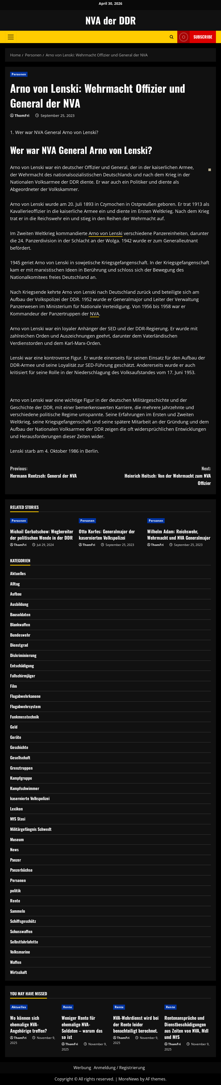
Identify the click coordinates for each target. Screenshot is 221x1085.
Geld (13, 727)
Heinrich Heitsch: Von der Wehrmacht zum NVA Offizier (161, 475)
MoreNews (128, 1079)
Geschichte (19, 747)
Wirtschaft (18, 972)
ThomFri (22, 115)
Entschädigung (22, 666)
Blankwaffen (20, 624)
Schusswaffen (21, 931)
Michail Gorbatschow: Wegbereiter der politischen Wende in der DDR (41, 534)
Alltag (15, 584)
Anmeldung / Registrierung (119, 1067)
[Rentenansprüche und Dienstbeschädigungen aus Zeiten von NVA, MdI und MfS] (187, 1007)
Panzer (15, 860)
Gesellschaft (20, 757)
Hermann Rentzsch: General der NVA (60, 472)
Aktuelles (18, 573)
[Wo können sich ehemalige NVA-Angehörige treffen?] (33, 1007)
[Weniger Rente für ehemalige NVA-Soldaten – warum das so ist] (85, 1007)
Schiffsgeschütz (23, 921)
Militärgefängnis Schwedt (31, 829)
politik (15, 890)
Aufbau (15, 594)
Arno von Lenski (105, 233)
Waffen (15, 962)
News (14, 849)
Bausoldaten (20, 614)
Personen (19, 74)
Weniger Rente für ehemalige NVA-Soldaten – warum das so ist (82, 1027)
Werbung (82, 1067)
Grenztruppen (21, 768)
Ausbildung (19, 604)
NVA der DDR (110, 20)
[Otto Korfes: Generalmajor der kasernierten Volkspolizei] (110, 520)
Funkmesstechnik (24, 717)
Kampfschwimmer (24, 788)
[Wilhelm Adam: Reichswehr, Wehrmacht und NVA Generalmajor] (179, 520)
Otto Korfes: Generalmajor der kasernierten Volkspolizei (107, 534)
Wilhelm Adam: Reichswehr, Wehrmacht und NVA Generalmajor (178, 534)
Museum (17, 839)
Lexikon (16, 809)
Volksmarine (20, 952)
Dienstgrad (19, 645)
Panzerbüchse (21, 870)
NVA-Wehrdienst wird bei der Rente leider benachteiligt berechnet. (136, 1024)
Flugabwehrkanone (25, 696)
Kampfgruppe (21, 778)
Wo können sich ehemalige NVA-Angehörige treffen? (28, 1024)
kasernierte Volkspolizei (30, 798)
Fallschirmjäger (22, 676)
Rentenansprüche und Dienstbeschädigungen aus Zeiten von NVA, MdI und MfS (186, 1027)
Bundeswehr (20, 635)
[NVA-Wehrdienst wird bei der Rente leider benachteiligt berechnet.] (136, 1007)
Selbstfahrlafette (24, 942)
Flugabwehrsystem (25, 706)
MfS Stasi (17, 819)
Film (13, 686)
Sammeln (17, 911)
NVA (94, 314)
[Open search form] (172, 37)
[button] (10, 36)
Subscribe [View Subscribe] (194, 37)
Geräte (15, 737)
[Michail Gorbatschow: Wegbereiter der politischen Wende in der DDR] (42, 520)
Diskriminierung (23, 655)
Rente (15, 901)
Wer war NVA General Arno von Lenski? (56, 132)
